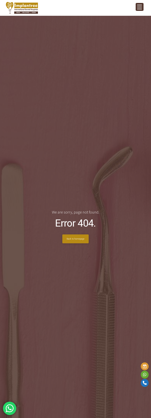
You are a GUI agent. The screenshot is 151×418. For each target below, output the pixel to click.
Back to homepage (75, 238)
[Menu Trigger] (140, 7)
